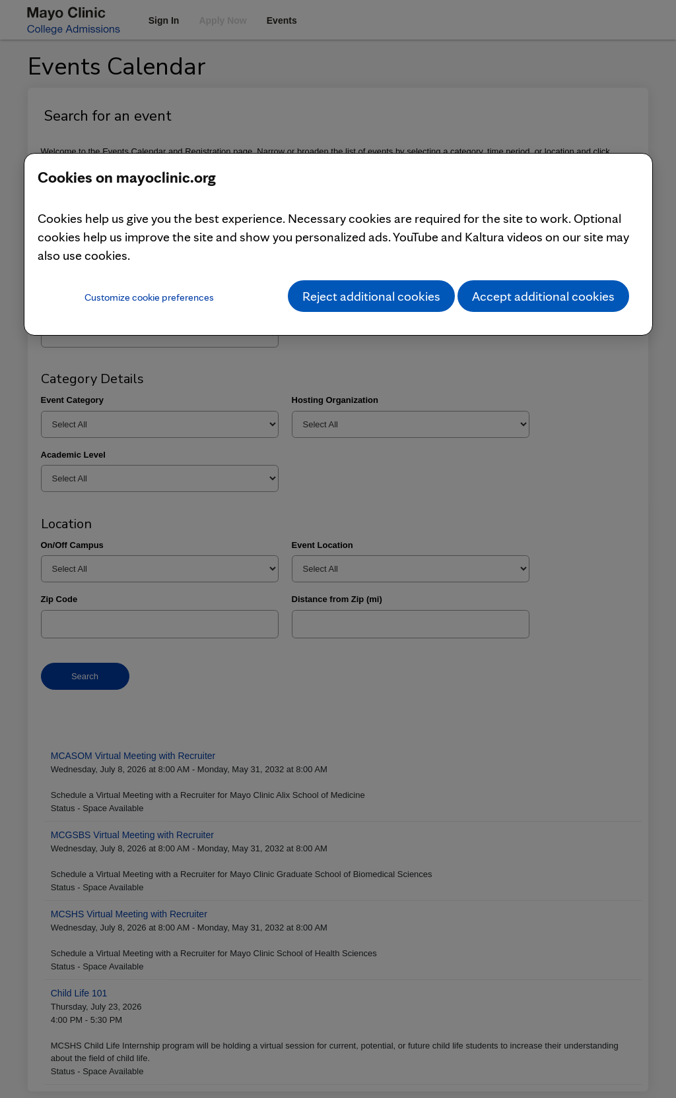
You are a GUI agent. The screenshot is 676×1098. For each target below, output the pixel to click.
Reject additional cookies (371, 296)
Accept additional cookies (543, 296)
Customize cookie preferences (149, 297)
